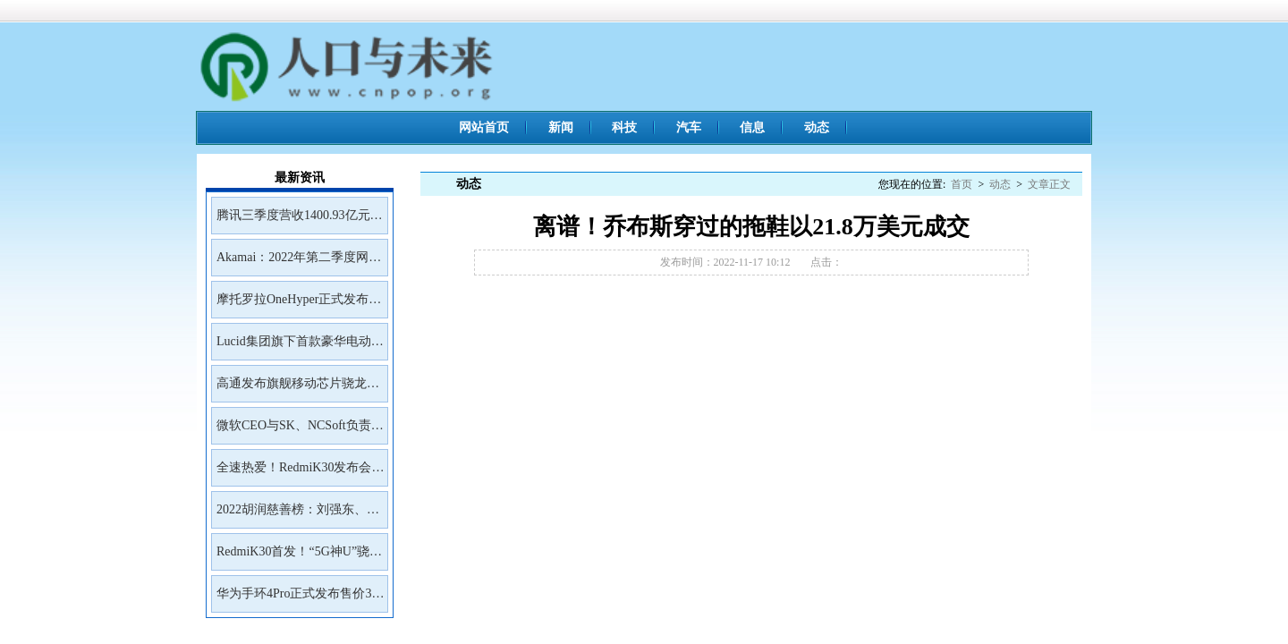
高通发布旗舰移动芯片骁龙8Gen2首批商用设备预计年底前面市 (295, 389)
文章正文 (1049, 184)
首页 (961, 184)
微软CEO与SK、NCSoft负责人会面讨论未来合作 (300, 431)
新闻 (560, 127)
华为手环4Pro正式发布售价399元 (300, 599)
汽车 (688, 127)
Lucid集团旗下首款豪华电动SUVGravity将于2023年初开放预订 (298, 347)
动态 (816, 127)
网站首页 (484, 127)
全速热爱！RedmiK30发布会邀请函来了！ (300, 473)
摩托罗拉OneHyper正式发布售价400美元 (298, 305)
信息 (752, 127)
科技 (624, 127)
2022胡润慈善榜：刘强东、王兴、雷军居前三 (297, 515)
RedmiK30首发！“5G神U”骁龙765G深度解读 (299, 557)
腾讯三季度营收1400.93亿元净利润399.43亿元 (299, 220)
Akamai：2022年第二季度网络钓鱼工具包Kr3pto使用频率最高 (298, 262)
